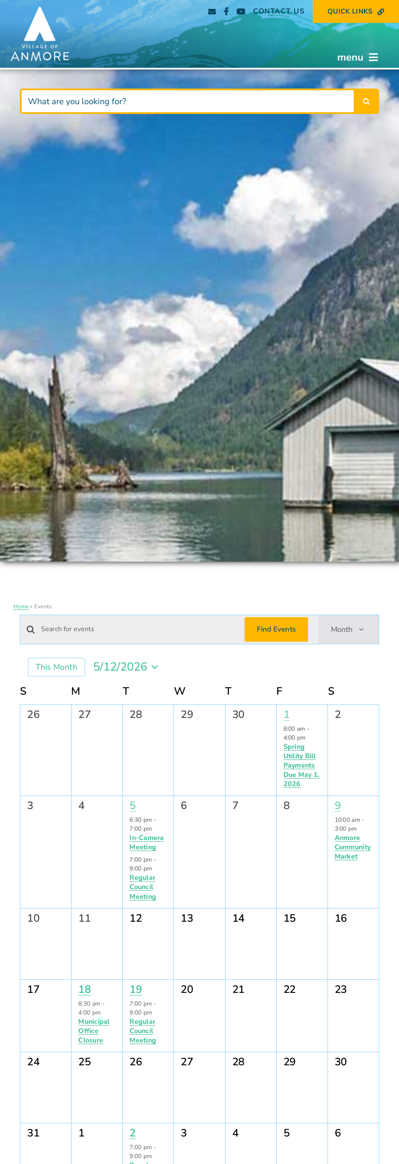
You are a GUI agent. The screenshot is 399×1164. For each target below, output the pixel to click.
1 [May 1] (286, 714)
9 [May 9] (338, 805)
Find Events (276, 629)
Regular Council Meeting (142, 887)
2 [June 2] (132, 1133)
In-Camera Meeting (146, 842)
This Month (56, 667)
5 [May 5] (132, 805)
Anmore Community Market (353, 847)
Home (21, 606)
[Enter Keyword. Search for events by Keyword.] (137, 629)
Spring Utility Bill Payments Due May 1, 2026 (301, 765)
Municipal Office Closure (94, 1031)
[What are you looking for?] (187, 101)
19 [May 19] (135, 989)
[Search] (366, 101)
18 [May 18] (84, 989)
